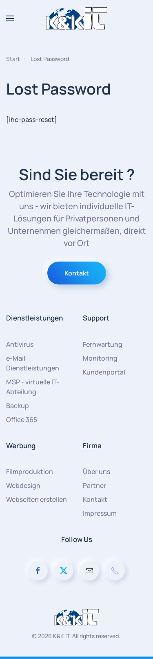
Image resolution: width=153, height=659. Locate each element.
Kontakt (76, 273)
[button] (10, 18)
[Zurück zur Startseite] (76, 18)
